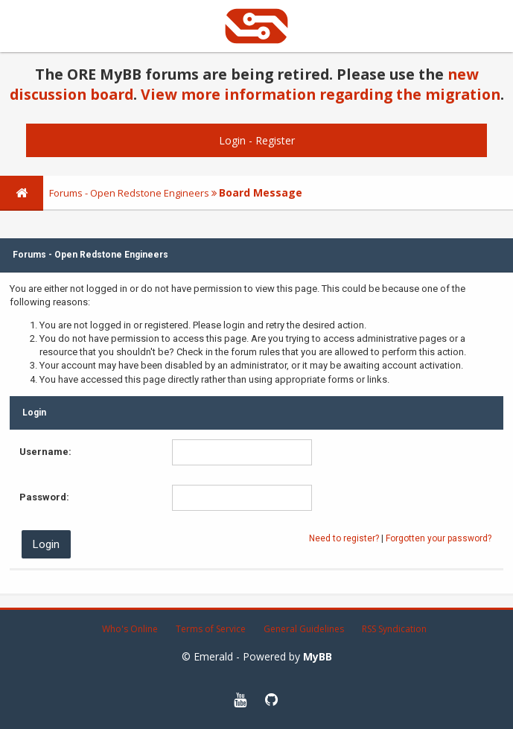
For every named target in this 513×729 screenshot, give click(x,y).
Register (275, 140)
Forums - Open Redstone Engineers (129, 193)
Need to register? (344, 538)
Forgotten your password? (438, 538)
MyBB (317, 656)
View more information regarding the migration (320, 94)
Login (232, 140)
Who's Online (130, 629)
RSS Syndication (394, 629)
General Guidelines (304, 629)
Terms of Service (211, 629)
